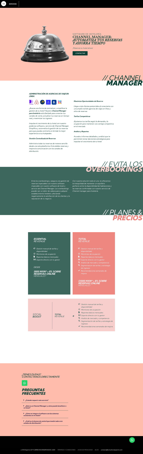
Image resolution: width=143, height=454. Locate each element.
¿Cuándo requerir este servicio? (36, 400)
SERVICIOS (13, 4)
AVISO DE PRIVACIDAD (85, 450)
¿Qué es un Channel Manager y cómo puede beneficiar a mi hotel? (44, 407)
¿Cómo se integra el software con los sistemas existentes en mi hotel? (41, 414)
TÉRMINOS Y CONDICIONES (66, 450)
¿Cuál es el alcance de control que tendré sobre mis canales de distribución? (42, 422)
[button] (45, 400)
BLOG (97, 450)
